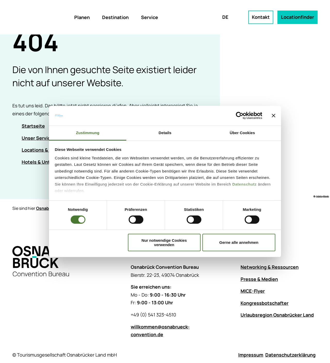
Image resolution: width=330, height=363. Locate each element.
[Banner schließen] (273, 115)
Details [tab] (165, 133)
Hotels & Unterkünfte (46, 162)
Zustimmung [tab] (88, 133)
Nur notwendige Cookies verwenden (164, 242)
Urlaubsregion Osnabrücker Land (277, 315)
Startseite (33, 126)
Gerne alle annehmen (239, 242)
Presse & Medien (259, 279)
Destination (115, 17)
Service (149, 17)
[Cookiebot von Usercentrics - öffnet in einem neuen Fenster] (239, 115)
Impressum (250, 355)
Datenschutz (244, 184)
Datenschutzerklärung (290, 355)
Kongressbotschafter (264, 303)
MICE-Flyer (253, 291)
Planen (82, 17)
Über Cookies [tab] (242, 133)
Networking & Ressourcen (270, 267)
